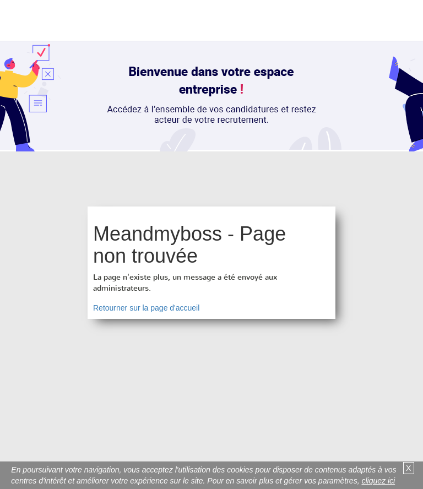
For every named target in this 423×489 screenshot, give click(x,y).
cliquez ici (378, 480)
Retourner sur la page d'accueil (146, 307)
